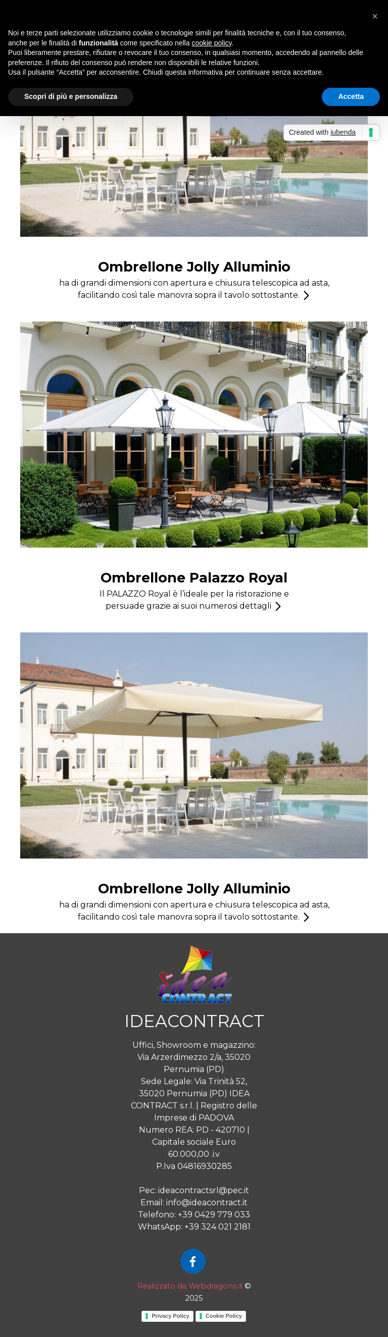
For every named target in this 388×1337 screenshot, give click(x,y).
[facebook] (193, 1261)
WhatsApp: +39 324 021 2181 (194, 1227)
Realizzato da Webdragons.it (190, 1286)
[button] (375, 16)
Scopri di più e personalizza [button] (70, 96)
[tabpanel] (194, 279)
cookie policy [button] (211, 43)
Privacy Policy (170, 1316)
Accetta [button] (351, 96)
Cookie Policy (224, 1316)
